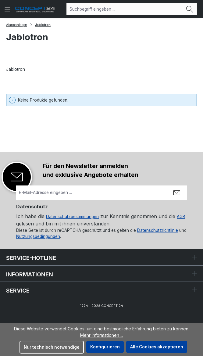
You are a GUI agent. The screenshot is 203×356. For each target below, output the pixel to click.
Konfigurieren (105, 346)
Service (18, 290)
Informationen (29, 274)
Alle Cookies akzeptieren (156, 346)
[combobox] (124, 9)
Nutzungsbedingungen (38, 236)
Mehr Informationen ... (101, 335)
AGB (181, 216)
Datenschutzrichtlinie (157, 230)
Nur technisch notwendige (52, 347)
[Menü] (7, 9)
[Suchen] (190, 9)
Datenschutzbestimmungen (72, 216)
